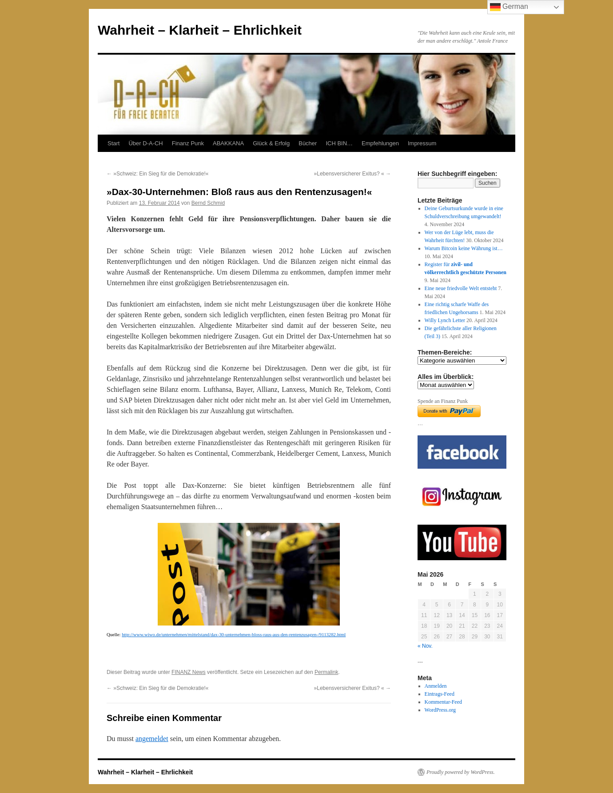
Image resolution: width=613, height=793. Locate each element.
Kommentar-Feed (443, 702)
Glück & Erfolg (271, 143)
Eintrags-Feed (439, 694)
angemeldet (151, 738)
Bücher (308, 143)
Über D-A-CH (145, 143)
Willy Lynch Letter (445, 320)
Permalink (326, 672)
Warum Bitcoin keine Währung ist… (464, 248)
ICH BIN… (339, 143)
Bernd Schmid (208, 203)
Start (113, 143)
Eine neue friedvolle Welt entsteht (461, 288)
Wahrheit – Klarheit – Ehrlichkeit (200, 30)
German (509, 7)
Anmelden (436, 686)
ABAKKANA (228, 143)
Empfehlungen (380, 143)
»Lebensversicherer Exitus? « (352, 174)
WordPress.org (440, 710)
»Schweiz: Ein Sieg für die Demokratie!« (157, 174)
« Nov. (425, 646)
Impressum (422, 143)
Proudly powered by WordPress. (460, 772)
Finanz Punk (188, 143)
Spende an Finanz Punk (443, 401)
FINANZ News (188, 672)
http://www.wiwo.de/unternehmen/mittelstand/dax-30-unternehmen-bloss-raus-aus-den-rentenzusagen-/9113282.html (234, 634)
